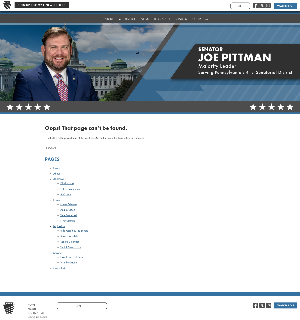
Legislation (162, 14)
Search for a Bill (69, 236)
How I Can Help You (71, 257)
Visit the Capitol (68, 262)
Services (181, 13)
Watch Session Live (70, 247)
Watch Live (286, 6)
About (109, 16)
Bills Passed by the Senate (74, 230)
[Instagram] (268, 5)
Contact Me (200, 13)
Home (95, 17)
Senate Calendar (69, 241)
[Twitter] (262, 5)
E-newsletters (67, 221)
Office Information (70, 189)
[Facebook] (256, 5)
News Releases (68, 204)
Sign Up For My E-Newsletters (41, 5)
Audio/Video (67, 209)
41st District (127, 16)
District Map (67, 183)
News (145, 15)
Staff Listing (66, 194)
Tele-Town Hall (68, 215)
